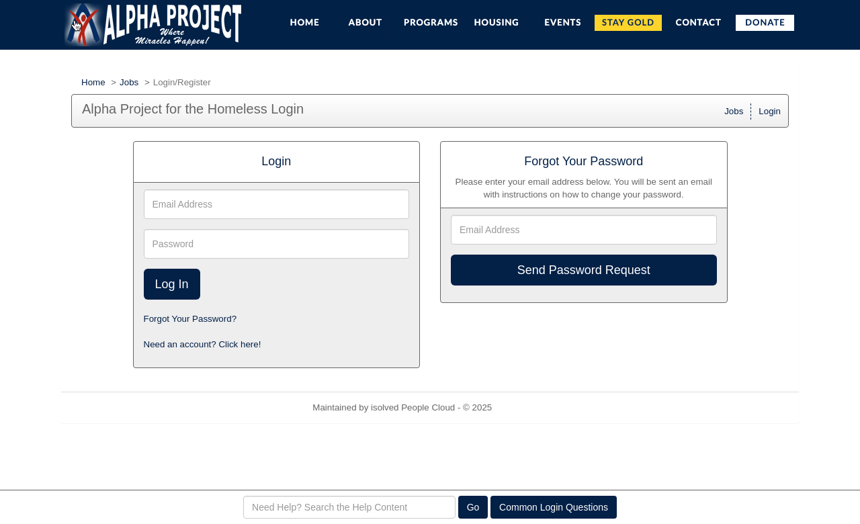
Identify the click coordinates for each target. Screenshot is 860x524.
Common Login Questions (553, 507)
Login (770, 111)
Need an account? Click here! (202, 344)
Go (473, 507)
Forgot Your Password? (190, 319)
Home (93, 82)
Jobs (129, 82)
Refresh (532, 407)
